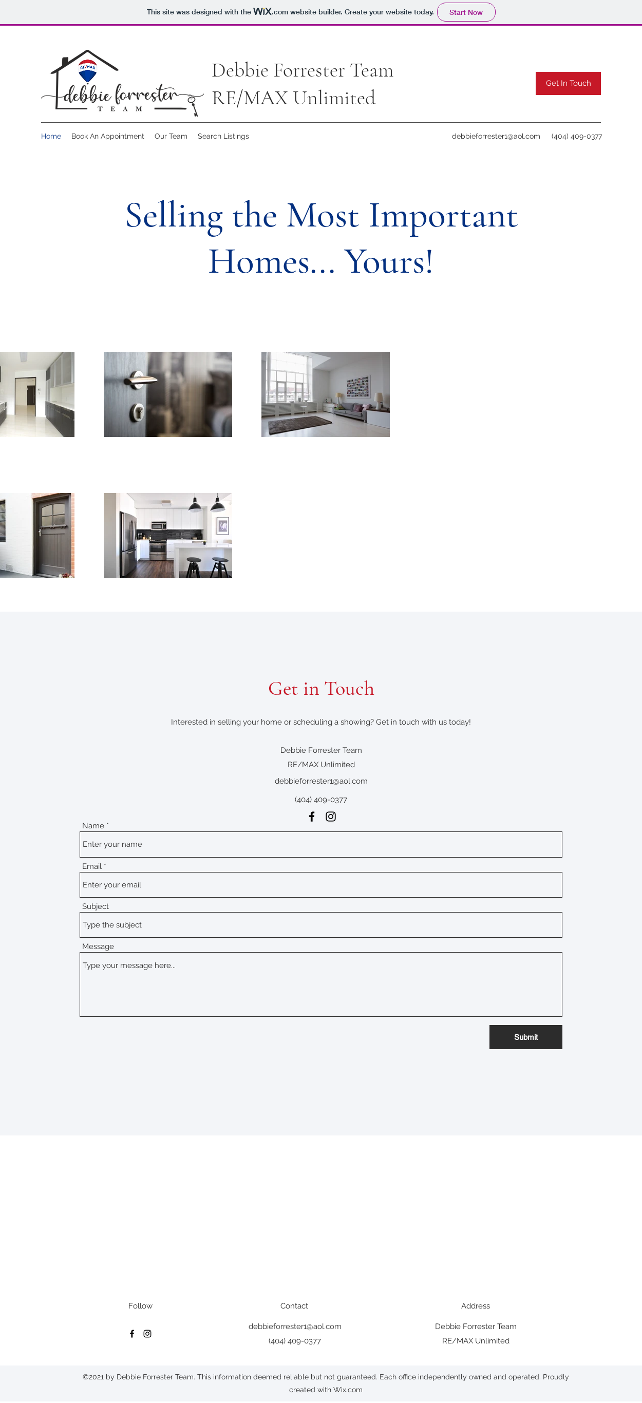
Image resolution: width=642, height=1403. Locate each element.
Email (92, 866)
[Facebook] (311, 816)
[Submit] (525, 1037)
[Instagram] (330, 816)
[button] (568, 83)
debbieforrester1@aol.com (496, 136)
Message (98, 947)
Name (93, 826)
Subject (95, 907)
